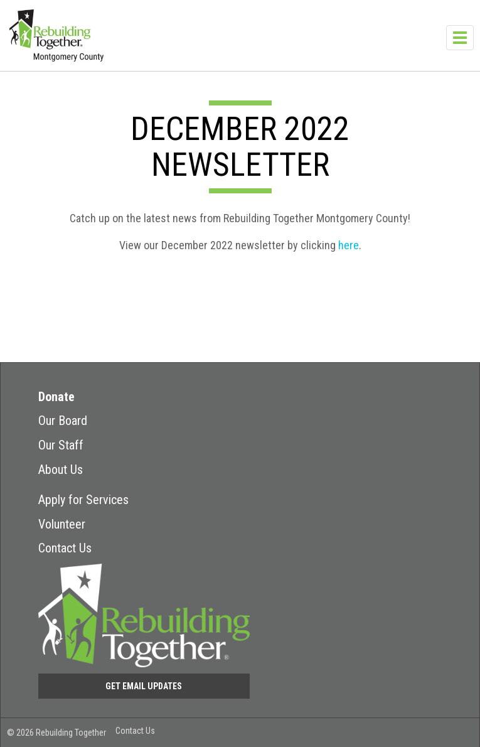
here (348, 245)
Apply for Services (83, 499)
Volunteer (61, 524)
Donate (56, 396)
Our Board (62, 420)
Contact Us (65, 548)
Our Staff (60, 445)
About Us (60, 469)
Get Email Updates (143, 686)
